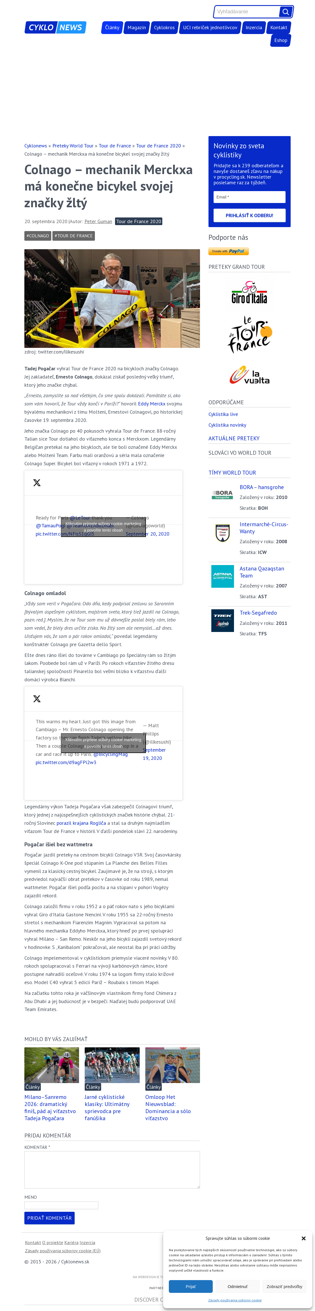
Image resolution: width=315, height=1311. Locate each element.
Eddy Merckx (151, 403)
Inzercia (254, 27)
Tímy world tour (232, 473)
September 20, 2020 (147, 533)
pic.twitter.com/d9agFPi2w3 (66, 762)
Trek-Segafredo (258, 613)
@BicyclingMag (110, 754)
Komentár (37, 1147)
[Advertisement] (157, 91)
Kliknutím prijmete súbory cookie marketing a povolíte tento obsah (103, 526)
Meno (30, 1204)
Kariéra (71, 1249)
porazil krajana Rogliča (81, 823)
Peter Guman (98, 221)
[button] (304, 1238)
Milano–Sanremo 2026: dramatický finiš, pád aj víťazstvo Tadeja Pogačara (50, 1107)
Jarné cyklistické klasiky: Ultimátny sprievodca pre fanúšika (107, 1107)
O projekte (52, 1249)
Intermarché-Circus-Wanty (264, 528)
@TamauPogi (50, 525)
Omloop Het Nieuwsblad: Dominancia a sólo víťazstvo (168, 1107)
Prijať (191, 1286)
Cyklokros (164, 27)
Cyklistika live (223, 414)
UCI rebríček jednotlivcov (210, 27)
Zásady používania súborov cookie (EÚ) (63, 1257)
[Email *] (250, 197)
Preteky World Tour (72, 145)
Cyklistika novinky (227, 425)
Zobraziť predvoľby (284, 1286)
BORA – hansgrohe (262, 487)
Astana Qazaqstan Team (262, 572)
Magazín (136, 27)
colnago (39, 235)
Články (112, 27)
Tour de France (115, 145)
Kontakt (278, 27)
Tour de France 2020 (158, 145)
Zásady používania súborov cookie (235, 1300)
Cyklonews (35, 145)
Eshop (280, 40)
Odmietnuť (238, 1286)
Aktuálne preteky (233, 438)
